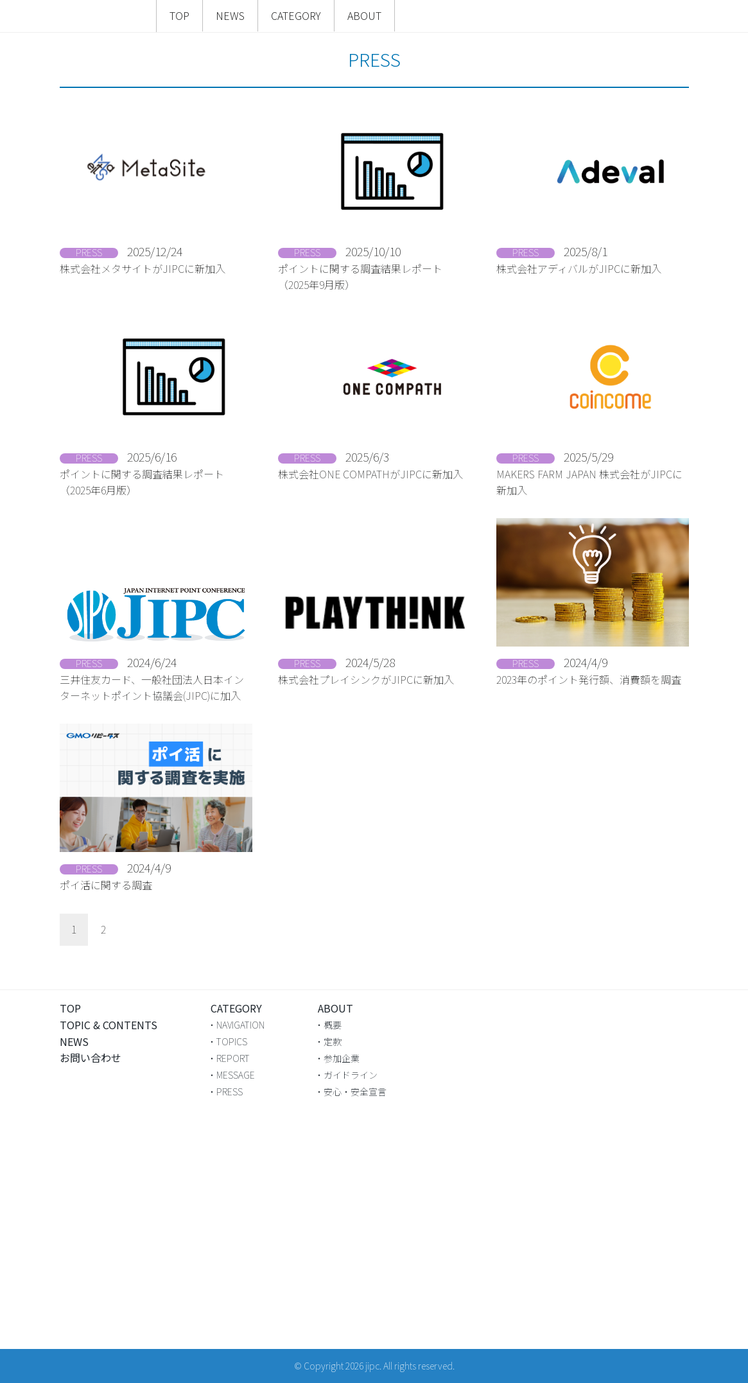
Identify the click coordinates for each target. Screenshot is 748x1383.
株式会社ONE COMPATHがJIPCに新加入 (370, 474)
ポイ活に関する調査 (106, 884)
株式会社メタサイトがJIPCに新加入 (142, 268)
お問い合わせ (90, 1057)
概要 (333, 1024)
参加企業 (342, 1058)
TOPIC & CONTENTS (108, 1024)
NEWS (230, 15)
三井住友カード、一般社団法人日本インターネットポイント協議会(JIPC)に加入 (152, 688)
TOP (179, 15)
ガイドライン (351, 1074)
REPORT (233, 1058)
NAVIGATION (240, 1024)
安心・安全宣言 (355, 1091)
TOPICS (231, 1041)
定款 (333, 1041)
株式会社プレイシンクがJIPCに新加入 (366, 679)
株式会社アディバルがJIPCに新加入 (578, 268)
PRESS (229, 1091)
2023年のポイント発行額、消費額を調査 (588, 679)
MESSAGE (235, 1074)
